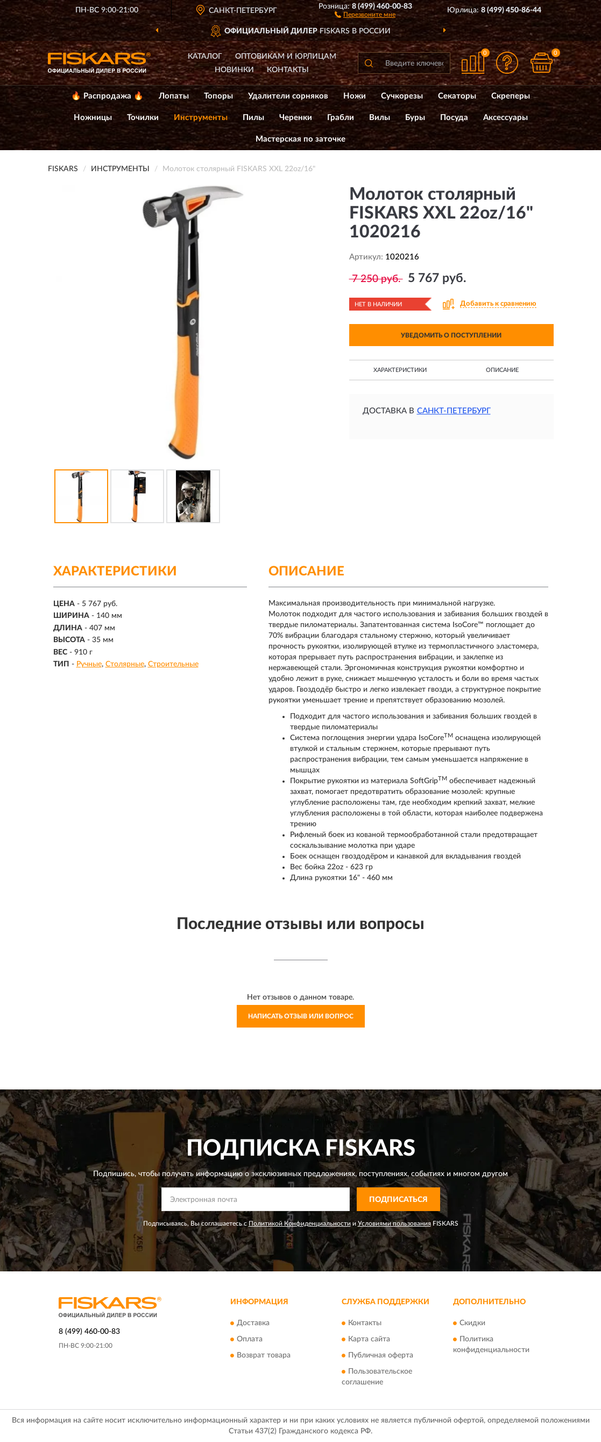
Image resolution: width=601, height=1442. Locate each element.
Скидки (472, 1323)
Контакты (288, 70)
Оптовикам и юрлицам (285, 56)
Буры (415, 118)
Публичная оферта (380, 1355)
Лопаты (174, 96)
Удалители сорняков (288, 96)
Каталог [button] (205, 56)
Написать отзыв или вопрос (300, 1016)
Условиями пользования (394, 1223)
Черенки (295, 118)
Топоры (218, 96)
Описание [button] (502, 370)
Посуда (454, 118)
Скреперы (510, 96)
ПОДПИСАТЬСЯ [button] (398, 1200)
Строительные (173, 664)
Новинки (234, 70)
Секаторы (457, 96)
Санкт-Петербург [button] (454, 411)
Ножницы (93, 118)
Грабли (340, 118)
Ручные (89, 664)
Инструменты (201, 118)
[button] (365, 14)
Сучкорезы (402, 96)
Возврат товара (264, 1355)
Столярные (124, 664)
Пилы (253, 118)
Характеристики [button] (400, 370)
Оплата (250, 1339)
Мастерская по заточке (300, 139)
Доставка (253, 1323)
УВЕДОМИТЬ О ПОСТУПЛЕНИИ (451, 335)
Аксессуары (505, 118)
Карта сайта (369, 1339)
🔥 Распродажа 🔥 (107, 96)
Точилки (143, 118)
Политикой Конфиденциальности (300, 1223)
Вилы (379, 118)
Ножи (354, 96)
